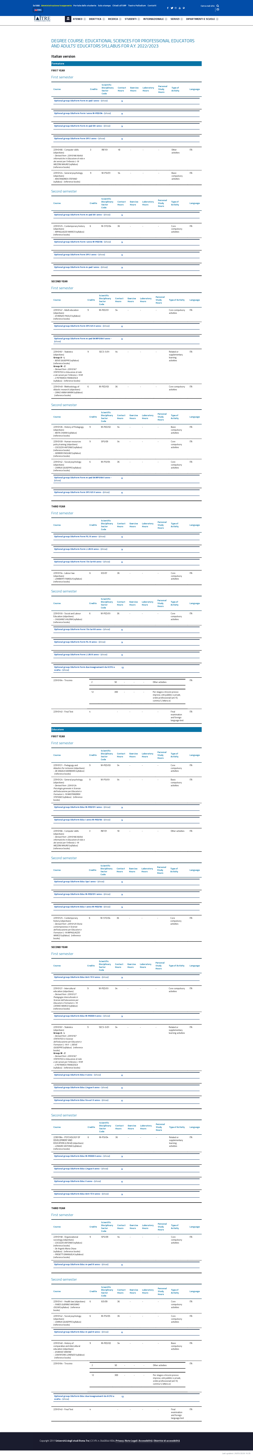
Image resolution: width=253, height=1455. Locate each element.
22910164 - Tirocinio (62, 680)
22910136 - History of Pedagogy (68, 427)
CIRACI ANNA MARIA (64, 392)
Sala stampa (104, 5)
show (104, 100)
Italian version (63, 56)
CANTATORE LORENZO (65, 1354)
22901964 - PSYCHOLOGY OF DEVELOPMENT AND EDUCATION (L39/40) (66, 1140)
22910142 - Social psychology (67, 461)
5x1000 (36, 5)
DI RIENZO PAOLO (63, 315)
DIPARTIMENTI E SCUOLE (202, 19)
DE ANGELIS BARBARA (65, 770)
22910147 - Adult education (66, 310)
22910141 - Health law (63, 1301)
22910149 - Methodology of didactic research (66, 388)
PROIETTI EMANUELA (64, 1254)
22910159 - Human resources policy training (67, 443)
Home (68, 19)
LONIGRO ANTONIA (63, 1146)
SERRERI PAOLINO (63, 453)
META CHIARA (61, 432)
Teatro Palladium (137, 5)
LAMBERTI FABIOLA (64, 578)
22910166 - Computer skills (66, 149)
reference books (61, 167)
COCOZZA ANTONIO (64, 447)
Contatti (152, 5)
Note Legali (131, 1441)
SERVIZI (177, 19)
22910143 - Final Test (63, 711)
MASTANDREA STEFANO (66, 178)
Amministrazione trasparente (56, 5)
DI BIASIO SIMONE (63, 1351)
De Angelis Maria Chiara (65, 1248)
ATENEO (79, 19)
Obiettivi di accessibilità (167, 1441)
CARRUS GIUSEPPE (63, 467)
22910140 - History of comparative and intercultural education (66, 1346)
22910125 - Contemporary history (69, 226)
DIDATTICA (97, 19)
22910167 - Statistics (63, 351)
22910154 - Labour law (64, 573)
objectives (58, 152)
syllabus (73, 164)
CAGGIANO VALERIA (64, 619)
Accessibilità (145, 1441)
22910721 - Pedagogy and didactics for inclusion (65, 767)
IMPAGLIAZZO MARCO (65, 231)
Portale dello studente (84, 5)
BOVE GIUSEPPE (62, 360)
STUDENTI (132, 19)
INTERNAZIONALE (155, 19)
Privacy (120, 1441)
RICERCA (114, 19)
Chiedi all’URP (119, 5)
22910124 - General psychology (68, 173)
